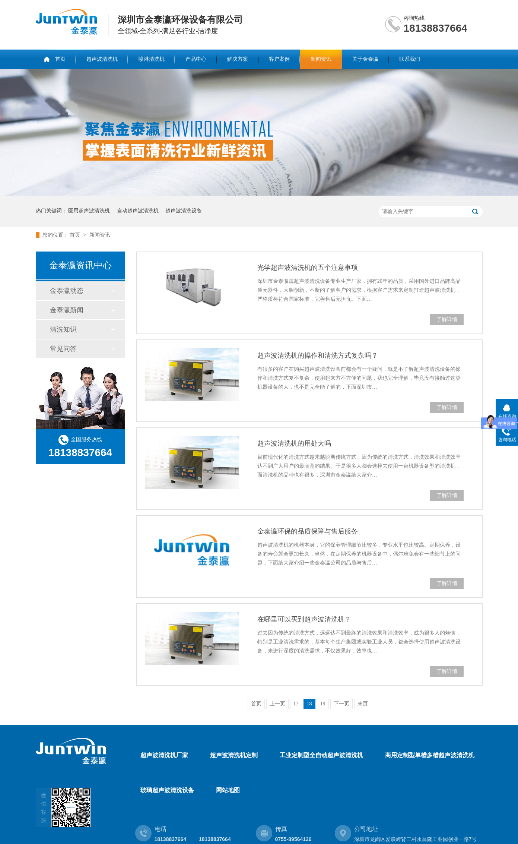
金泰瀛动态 (66, 290)
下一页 (341, 704)
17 (296, 704)
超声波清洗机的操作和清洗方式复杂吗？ (317, 355)
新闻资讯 (321, 59)
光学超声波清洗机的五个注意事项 (307, 267)
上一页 (277, 704)
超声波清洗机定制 (234, 755)
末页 (362, 704)
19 (322, 704)
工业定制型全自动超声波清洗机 (321, 755)
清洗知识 (63, 329)
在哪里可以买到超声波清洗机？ (304, 619)
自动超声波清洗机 (138, 211)
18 (309, 704)
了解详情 (446, 319)
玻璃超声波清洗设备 (167, 790)
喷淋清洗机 (152, 59)
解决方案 (237, 59)
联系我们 (409, 59)
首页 (60, 59)
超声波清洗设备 (183, 211)
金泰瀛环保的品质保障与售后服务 (307, 531)
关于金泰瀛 (365, 59)
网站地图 (228, 790)
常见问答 (63, 349)
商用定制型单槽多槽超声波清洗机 (429, 755)
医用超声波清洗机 (89, 211)
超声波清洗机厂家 (164, 755)
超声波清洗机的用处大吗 (294, 443)
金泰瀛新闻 (66, 310)
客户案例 (279, 59)
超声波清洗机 (102, 59)
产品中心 (195, 59)
